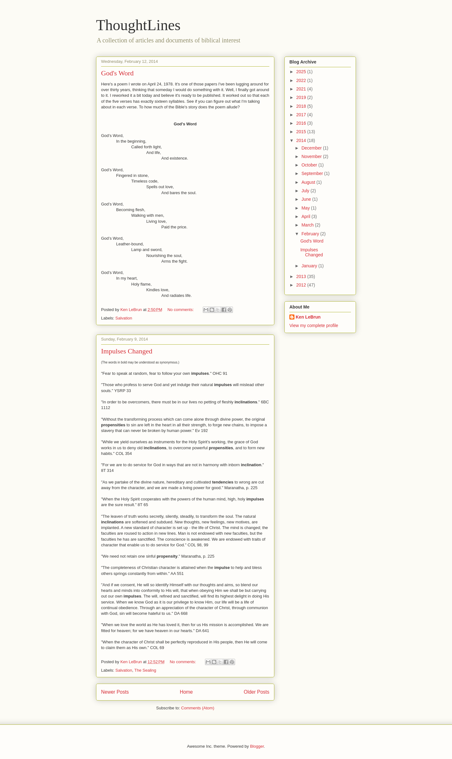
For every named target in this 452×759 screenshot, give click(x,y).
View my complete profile (313, 325)
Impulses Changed (126, 351)
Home (186, 692)
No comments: (181, 309)
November (312, 156)
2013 (301, 276)
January (309, 265)
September (312, 173)
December (312, 147)
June (306, 199)
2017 (301, 114)
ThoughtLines (138, 25)
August (308, 182)
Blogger (257, 746)
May (306, 207)
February (310, 233)
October (309, 164)
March (308, 224)
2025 (301, 71)
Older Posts (256, 692)
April (306, 216)
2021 (301, 88)
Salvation (124, 318)
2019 (301, 97)
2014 (301, 140)
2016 (301, 123)
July (305, 190)
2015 (301, 131)
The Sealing (145, 670)
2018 (301, 106)
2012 (301, 284)
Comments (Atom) (197, 708)
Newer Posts (115, 692)
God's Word (117, 73)
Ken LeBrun (308, 316)
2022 (301, 80)
